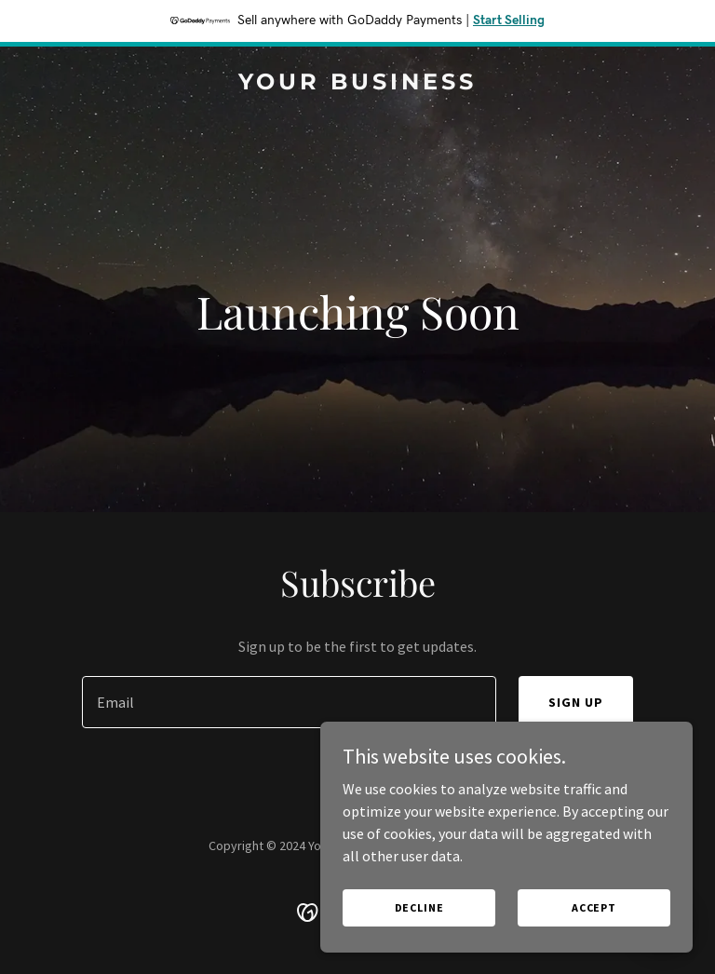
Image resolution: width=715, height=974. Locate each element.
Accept (594, 907)
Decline (419, 907)
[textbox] (289, 702)
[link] (357, 83)
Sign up (575, 702)
